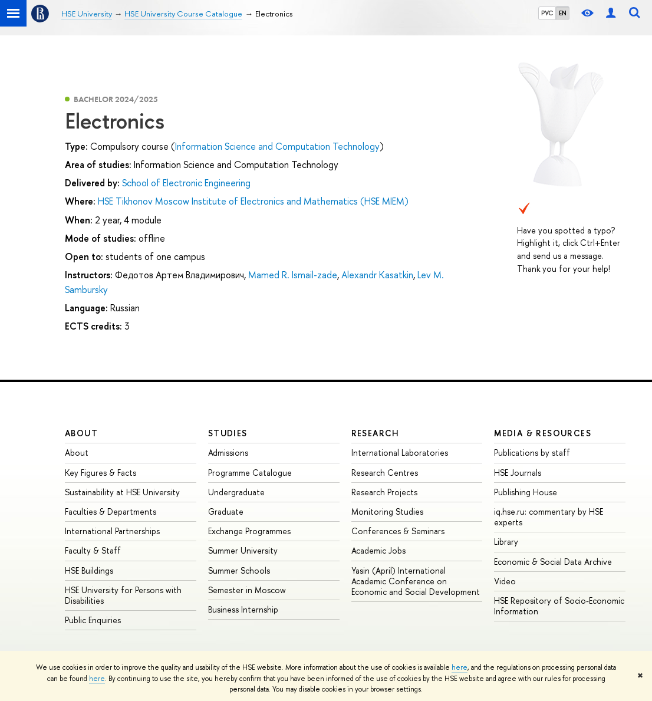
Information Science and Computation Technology (277, 146)
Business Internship (243, 609)
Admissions (228, 452)
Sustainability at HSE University (122, 492)
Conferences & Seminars (397, 531)
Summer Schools (239, 570)
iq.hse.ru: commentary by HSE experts (548, 517)
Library (506, 541)
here (459, 667)
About (81, 433)
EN (563, 13)
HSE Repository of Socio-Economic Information (559, 606)
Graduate (225, 511)
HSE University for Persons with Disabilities (123, 595)
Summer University (243, 550)
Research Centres (384, 472)
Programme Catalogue (250, 472)
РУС (547, 13)
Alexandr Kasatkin (377, 274)
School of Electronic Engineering (186, 182)
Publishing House (525, 492)
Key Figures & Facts (100, 472)
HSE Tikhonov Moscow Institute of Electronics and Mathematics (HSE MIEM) (253, 201)
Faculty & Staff (93, 550)
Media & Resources (542, 433)
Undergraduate (236, 492)
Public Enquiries (93, 620)
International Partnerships (112, 531)
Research (375, 433)
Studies (228, 433)
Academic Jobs (378, 550)
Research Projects (384, 492)
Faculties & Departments (110, 511)
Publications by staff (532, 452)
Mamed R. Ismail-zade (292, 274)
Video (505, 581)
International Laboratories (399, 452)
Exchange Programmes (249, 531)
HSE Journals (517, 472)
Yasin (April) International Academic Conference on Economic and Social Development (415, 581)
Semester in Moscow (247, 589)
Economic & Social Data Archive (553, 561)
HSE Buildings (89, 570)
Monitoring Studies (387, 511)
